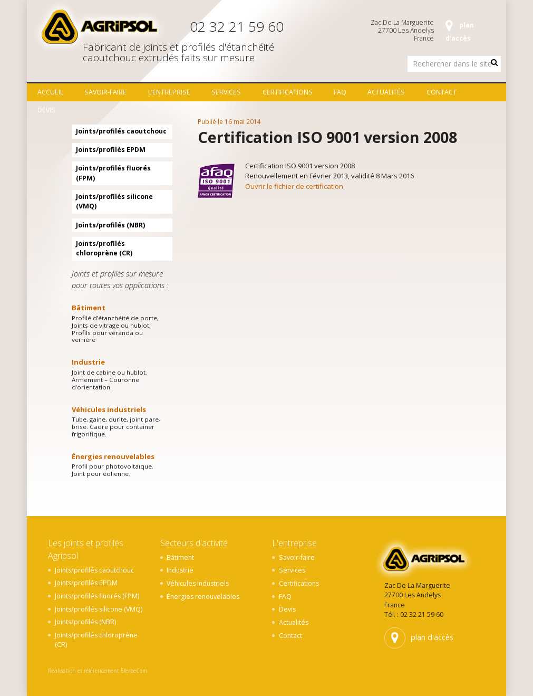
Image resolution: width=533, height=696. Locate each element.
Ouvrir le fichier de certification (294, 186)
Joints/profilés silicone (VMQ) (114, 201)
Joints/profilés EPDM (111, 149)
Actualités (386, 92)
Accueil (50, 92)
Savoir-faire (105, 92)
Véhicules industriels (109, 409)
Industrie (88, 362)
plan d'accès (459, 32)
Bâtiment (88, 307)
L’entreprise (169, 92)
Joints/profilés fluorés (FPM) (113, 173)
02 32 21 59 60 (237, 26)
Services (226, 92)
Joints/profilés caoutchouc (121, 131)
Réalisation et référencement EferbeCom (97, 670)
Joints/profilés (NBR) (110, 225)
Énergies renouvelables (113, 456)
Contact (442, 92)
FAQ (340, 92)
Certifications (288, 92)
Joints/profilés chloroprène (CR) (104, 248)
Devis (46, 110)
